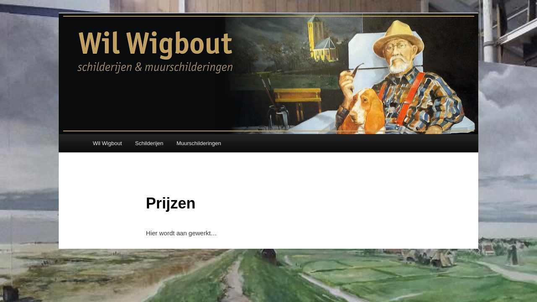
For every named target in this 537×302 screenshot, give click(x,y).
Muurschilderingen (199, 143)
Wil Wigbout (107, 143)
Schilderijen (149, 143)
